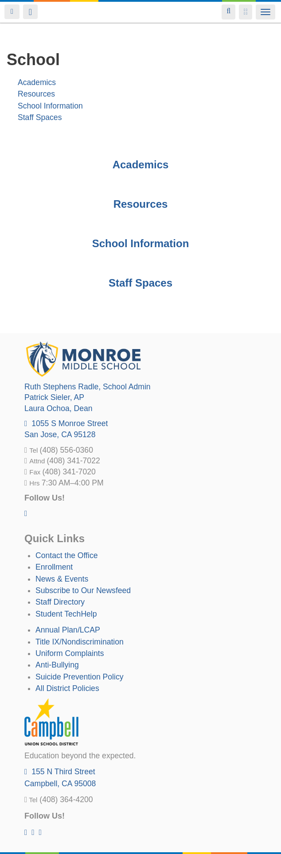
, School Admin (87, 386)
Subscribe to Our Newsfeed (83, 590)
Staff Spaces (40, 117)
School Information (50, 105)
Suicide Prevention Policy (79, 676)
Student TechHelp (66, 613)
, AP (54, 397)
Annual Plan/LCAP (67, 629)
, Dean (58, 408)
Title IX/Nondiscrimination (79, 641)
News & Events (61, 579)
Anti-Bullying (57, 664)
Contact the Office (66, 555)
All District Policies (67, 688)
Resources (36, 93)
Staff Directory (60, 602)
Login (12, 12)
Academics (37, 82)
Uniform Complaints (69, 653)
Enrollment (54, 567)
